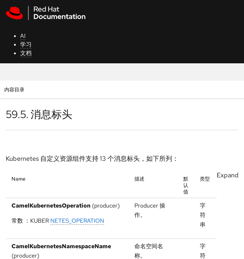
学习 (26, 44)
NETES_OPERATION (77, 220)
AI (23, 36)
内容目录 (14, 89)
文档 (26, 53)
